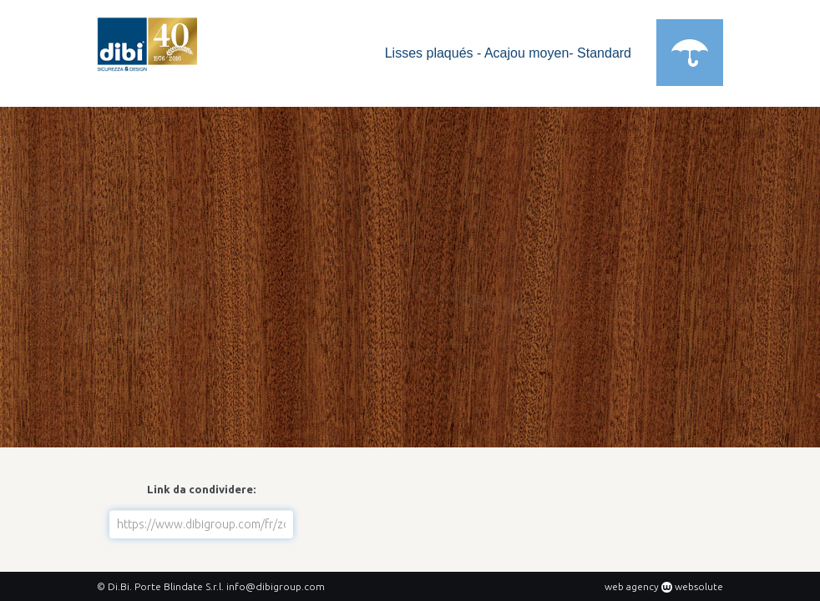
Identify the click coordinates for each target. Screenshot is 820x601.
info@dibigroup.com (275, 586)
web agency (632, 586)
